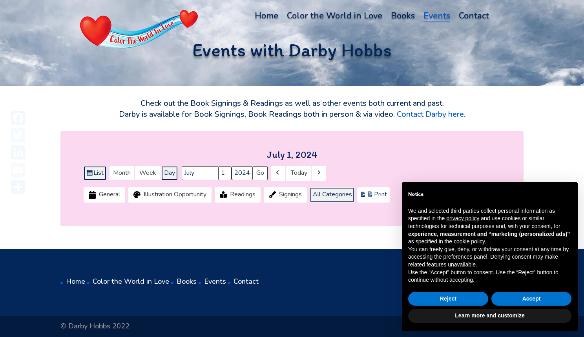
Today (299, 173)
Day (169, 173)
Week (147, 173)
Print (373, 196)
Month (122, 173)
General (103, 195)
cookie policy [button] (469, 241)
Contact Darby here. (431, 114)
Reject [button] (448, 298)
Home (266, 17)
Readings (237, 195)
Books (403, 17)
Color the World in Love (334, 17)
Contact (474, 17)
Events (436, 17)
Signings (284, 195)
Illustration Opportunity (169, 195)
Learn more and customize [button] (489, 315)
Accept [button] (531, 298)
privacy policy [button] (462, 218)
